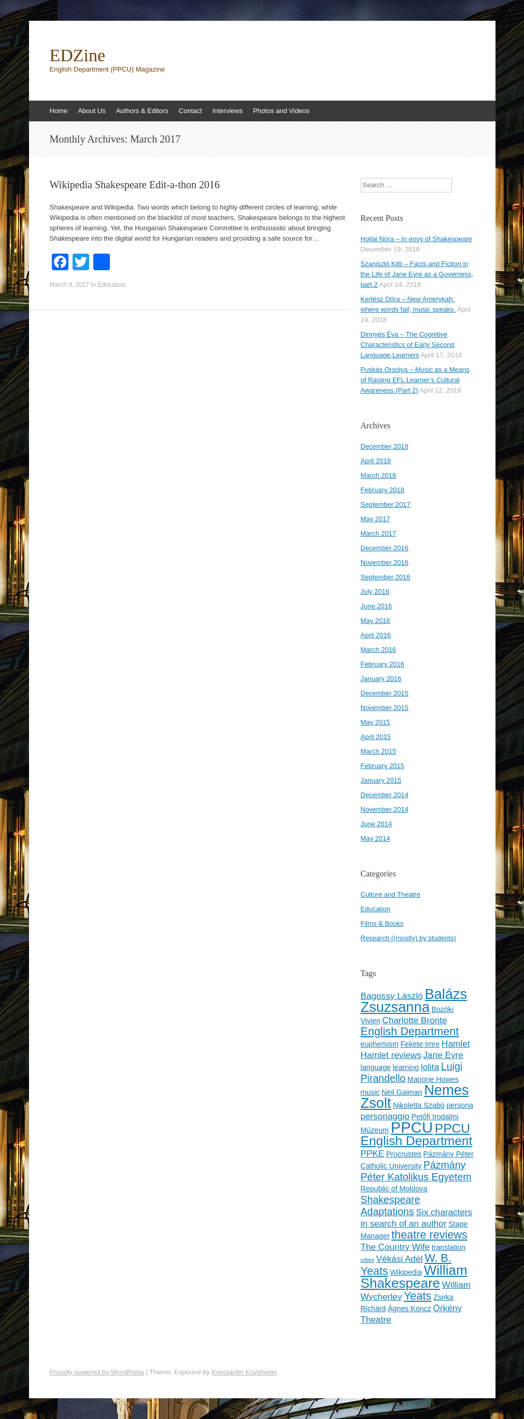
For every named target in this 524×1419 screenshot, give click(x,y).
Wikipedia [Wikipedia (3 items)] (406, 1272)
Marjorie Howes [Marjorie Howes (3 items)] (433, 1079)
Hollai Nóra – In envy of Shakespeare (416, 239)
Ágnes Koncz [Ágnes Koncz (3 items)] (409, 1308)
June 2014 (376, 824)
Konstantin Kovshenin (244, 1372)
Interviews (228, 111)
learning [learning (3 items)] (406, 1067)
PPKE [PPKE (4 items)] (373, 1153)
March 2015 (378, 751)
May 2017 (375, 519)
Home (59, 111)
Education (111, 284)
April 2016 (376, 635)
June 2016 (376, 606)
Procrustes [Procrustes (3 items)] (403, 1154)
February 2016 (383, 664)
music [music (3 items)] (370, 1092)
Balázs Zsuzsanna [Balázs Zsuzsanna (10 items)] (414, 1000)
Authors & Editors (142, 111)
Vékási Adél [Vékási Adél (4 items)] (399, 1259)
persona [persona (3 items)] (459, 1105)
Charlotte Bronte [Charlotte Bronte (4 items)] (415, 1020)
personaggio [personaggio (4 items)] (385, 1116)
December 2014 (385, 795)
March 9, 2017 (70, 284)
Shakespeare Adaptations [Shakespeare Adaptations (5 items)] (390, 1205)
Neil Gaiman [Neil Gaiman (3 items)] (401, 1092)
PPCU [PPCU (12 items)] (412, 1127)
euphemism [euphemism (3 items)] (380, 1044)
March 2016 (378, 649)
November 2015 (385, 708)
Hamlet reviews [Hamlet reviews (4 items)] (391, 1055)
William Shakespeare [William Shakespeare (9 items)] (414, 1276)
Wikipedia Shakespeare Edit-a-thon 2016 (135, 184)
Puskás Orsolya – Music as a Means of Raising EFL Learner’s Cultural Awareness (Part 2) (415, 380)
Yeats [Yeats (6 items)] (417, 1295)
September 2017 (385, 504)
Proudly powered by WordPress (97, 1372)
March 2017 (378, 533)
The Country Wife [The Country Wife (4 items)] (395, 1247)
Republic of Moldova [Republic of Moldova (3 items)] (394, 1189)
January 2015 (381, 780)
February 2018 (383, 490)
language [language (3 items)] (376, 1067)
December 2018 (385, 446)
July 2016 (375, 591)
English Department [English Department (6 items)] (410, 1031)
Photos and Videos (281, 111)
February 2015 (383, 766)
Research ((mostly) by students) (408, 938)
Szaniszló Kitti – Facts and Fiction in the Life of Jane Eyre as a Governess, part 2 (417, 274)
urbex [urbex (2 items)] (368, 1260)
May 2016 (375, 620)
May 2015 (375, 722)
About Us (91, 111)
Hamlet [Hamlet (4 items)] (456, 1043)
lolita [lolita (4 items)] (430, 1067)
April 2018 (376, 461)
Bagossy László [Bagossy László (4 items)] (392, 996)
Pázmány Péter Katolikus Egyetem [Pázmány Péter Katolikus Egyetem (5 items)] (416, 1170)
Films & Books (382, 923)
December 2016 (385, 548)
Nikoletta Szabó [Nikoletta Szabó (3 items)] (419, 1105)
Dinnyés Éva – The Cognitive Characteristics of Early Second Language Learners (408, 344)
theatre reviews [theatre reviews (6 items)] (429, 1234)
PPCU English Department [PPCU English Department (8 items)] (417, 1134)
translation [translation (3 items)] (449, 1247)
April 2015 (376, 737)
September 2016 (385, 577)
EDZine (78, 55)
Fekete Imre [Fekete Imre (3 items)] (420, 1044)
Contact (190, 111)
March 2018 (378, 475)
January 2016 (381, 679)
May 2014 (375, 838)
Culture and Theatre (390, 894)
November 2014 (385, 809)
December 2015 (385, 693)
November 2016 (385, 562)
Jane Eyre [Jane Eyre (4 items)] (443, 1055)
